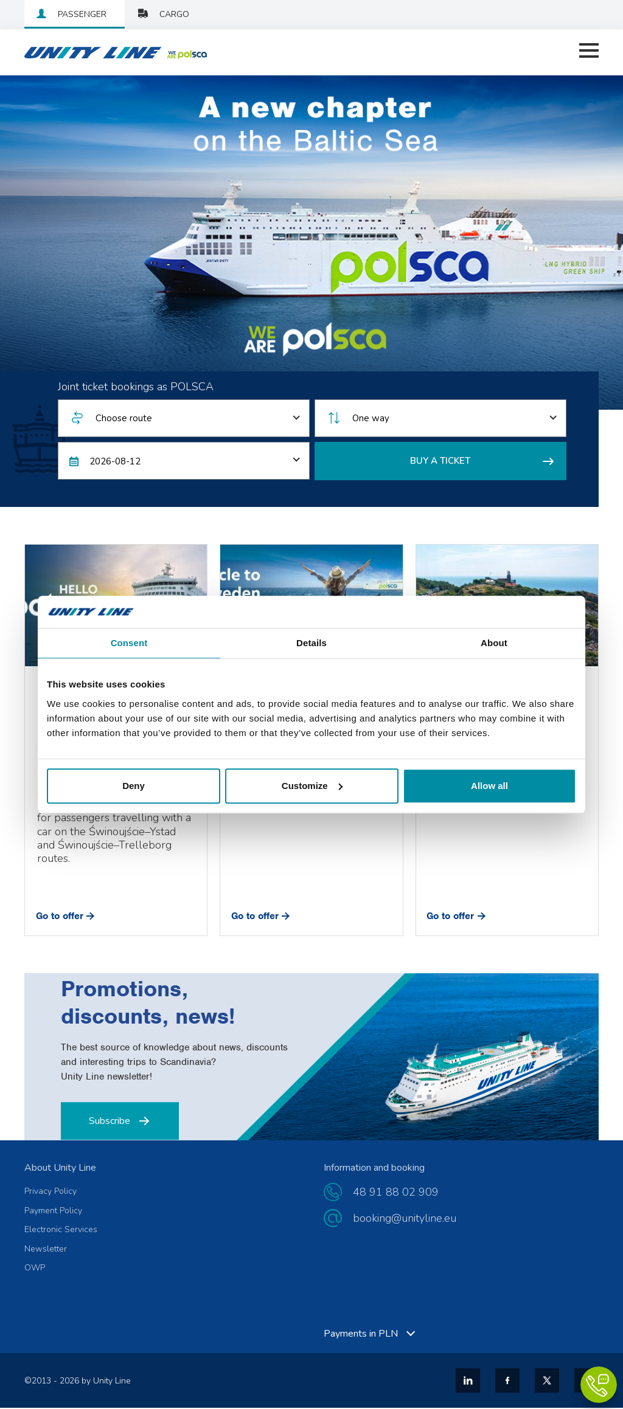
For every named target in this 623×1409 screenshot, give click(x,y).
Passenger (82, 14)
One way (370, 420)
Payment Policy (53, 1212)
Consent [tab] (129, 643)
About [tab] (494, 643)
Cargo (174, 14)
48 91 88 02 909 (396, 1193)
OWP (34, 1270)
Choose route (124, 420)
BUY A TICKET (481, 462)
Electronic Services (60, 1231)
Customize (312, 785)
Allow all (489, 785)
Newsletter (45, 1250)
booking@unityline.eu (404, 1219)
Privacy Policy (50, 1192)
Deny (133, 785)
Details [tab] (311, 643)
